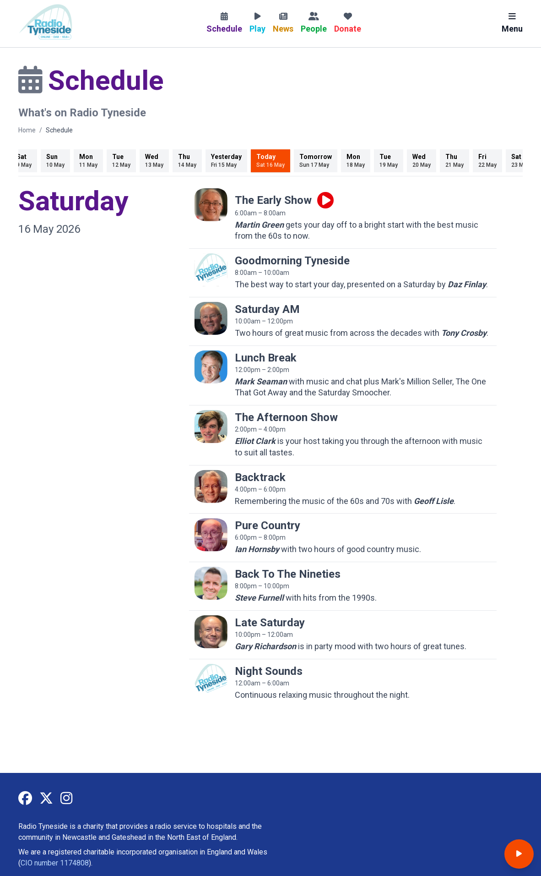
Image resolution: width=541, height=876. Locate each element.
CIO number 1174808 (55, 863)
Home (27, 130)
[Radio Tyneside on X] (46, 798)
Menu (512, 22)
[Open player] (519, 854)
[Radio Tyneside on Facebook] (25, 798)
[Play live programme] (325, 200)
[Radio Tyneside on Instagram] (66, 798)
